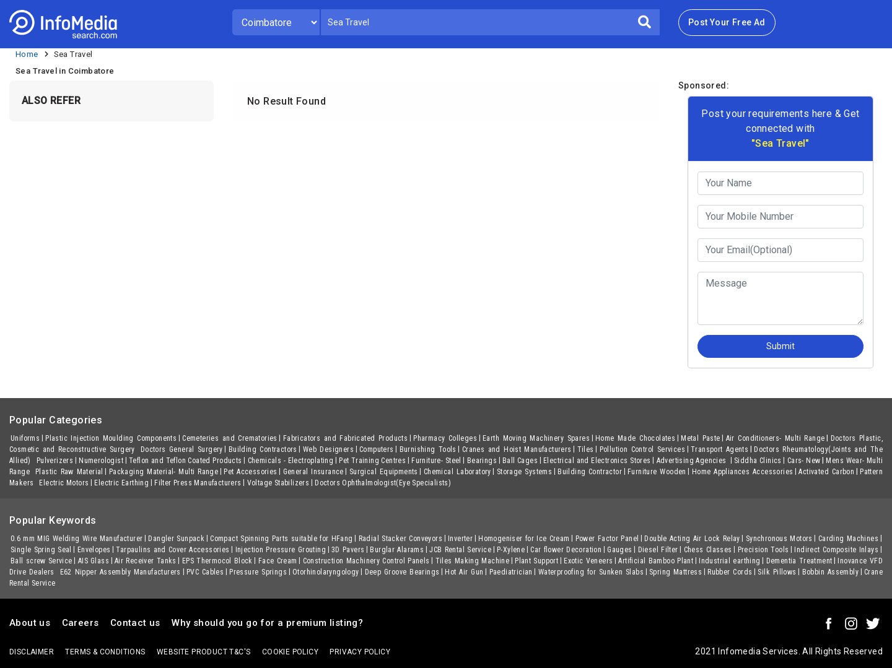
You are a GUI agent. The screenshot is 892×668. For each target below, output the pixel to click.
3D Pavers (347, 549)
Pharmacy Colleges (445, 438)
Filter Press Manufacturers (197, 483)
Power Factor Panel (607, 538)
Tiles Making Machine (472, 561)
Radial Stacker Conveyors (400, 538)
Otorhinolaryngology (325, 572)
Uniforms (25, 438)
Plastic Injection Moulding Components (111, 438)
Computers (376, 449)
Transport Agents (719, 449)
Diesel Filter (658, 549)
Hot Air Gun (464, 572)
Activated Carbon (826, 471)
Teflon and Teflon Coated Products (185, 460)
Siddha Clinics (758, 460)
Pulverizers (55, 460)
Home (26, 54)
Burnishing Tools (428, 449)
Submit (780, 346)
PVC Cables (205, 572)
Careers (80, 622)
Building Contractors (263, 449)
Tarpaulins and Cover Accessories (172, 549)
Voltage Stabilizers (278, 483)
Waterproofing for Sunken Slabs (591, 572)
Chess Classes (708, 549)
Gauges (619, 549)
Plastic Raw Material (69, 471)
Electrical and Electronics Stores (596, 460)
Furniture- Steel (436, 460)
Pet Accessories (250, 471)
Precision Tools (763, 549)
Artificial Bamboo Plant (655, 561)
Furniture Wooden (656, 471)
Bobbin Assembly (830, 572)
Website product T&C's (203, 652)
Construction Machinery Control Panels (366, 561)
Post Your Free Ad (727, 22)
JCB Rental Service (460, 549)
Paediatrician (511, 572)
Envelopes (94, 549)
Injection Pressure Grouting (280, 549)
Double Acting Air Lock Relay (692, 538)
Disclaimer (31, 652)
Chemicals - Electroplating (291, 460)
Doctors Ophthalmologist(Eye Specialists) (383, 483)
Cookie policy (290, 652)
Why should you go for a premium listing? (267, 622)
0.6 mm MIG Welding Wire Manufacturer (76, 538)
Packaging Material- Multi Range (164, 471)
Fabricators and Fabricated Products (345, 438)
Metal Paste (700, 438)
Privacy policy (360, 652)
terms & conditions (105, 652)
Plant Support (536, 561)
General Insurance (313, 471)
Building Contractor (590, 471)
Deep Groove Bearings (402, 572)
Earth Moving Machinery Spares (536, 438)
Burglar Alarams (397, 549)
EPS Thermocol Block (217, 561)
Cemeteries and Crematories (230, 438)
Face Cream (277, 561)
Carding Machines (848, 538)
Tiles (585, 449)
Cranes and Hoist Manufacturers (517, 449)
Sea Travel (73, 54)
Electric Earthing (121, 483)
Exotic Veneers (588, 561)
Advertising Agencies (693, 460)
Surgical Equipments (383, 471)
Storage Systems (524, 471)
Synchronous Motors (779, 538)
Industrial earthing (729, 561)
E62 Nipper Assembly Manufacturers (120, 572)
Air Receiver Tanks (146, 561)
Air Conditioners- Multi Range (775, 438)
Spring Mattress (675, 572)
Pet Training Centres (372, 460)
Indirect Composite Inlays (836, 549)
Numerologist (101, 460)
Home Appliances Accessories (743, 471)
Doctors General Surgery (182, 449)
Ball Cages (520, 460)
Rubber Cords (729, 572)
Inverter (460, 538)
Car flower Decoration (565, 549)
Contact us (135, 622)
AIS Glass (93, 561)
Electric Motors (64, 483)
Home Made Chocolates (635, 438)
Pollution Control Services (642, 449)
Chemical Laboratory (457, 471)
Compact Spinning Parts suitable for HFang (281, 538)
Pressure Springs (258, 572)
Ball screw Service (41, 561)
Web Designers (328, 449)
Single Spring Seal (41, 549)
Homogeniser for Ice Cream (523, 538)
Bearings (482, 460)
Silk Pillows (777, 572)
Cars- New (804, 460)
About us (29, 622)
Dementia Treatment (799, 561)
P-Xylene (511, 549)
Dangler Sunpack (176, 538)
